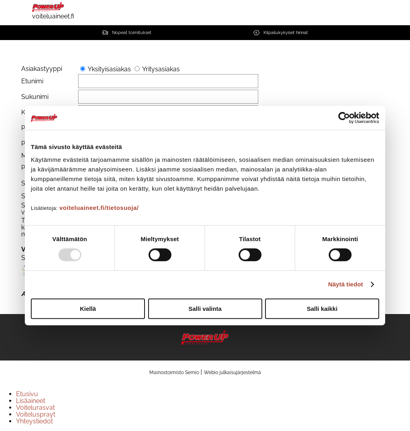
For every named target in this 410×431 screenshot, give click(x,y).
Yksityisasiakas (109, 69)
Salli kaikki (322, 308)
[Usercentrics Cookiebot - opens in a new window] (344, 118)
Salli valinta (205, 308)
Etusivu (27, 394)
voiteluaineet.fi (53, 10)
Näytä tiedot (345, 284)
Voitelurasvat (35, 407)
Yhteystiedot (34, 421)
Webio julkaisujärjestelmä (232, 372)
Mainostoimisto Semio (174, 372)
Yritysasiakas (161, 69)
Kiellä (88, 308)
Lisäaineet (30, 401)
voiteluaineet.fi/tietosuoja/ (99, 207)
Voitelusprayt (35, 414)
